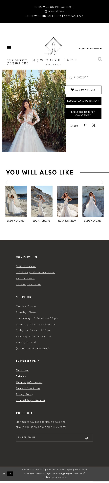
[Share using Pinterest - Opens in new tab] (85, 125)
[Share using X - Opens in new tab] (94, 125)
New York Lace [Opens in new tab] (73, 15)
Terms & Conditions (28, 388)
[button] (9, 47)
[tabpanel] (16, 204)
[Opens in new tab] (54, 11)
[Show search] (100, 59)
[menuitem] (9, 47)
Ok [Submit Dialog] (10, 475)
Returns (21, 376)
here (64, 479)
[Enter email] (54, 439)
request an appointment (90, 48)
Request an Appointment (83, 101)
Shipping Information (29, 382)
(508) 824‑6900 (26, 266)
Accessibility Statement (30, 400)
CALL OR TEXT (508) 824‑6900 (18, 62)
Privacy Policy (24, 394)
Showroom (22, 370)
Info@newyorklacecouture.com (35, 272)
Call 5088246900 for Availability (83, 113)
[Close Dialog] (4, 475)
